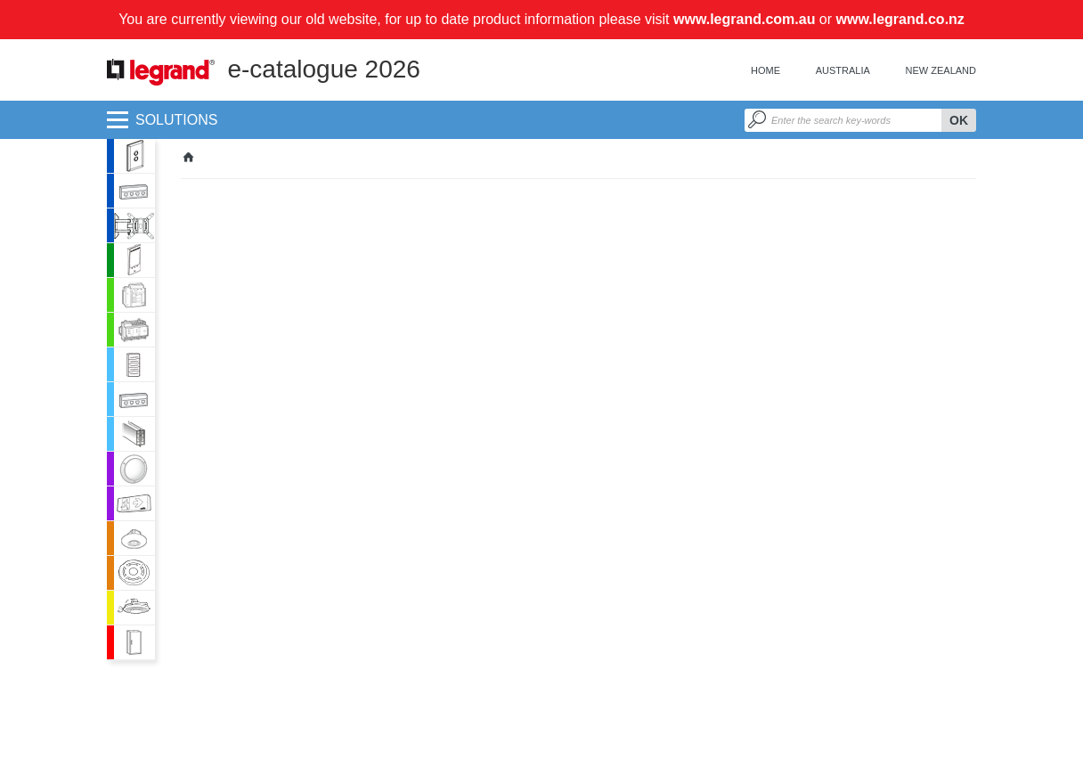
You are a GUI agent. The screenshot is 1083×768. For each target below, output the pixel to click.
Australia (843, 70)
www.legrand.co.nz (900, 19)
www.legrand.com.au (744, 19)
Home (765, 70)
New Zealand (941, 70)
